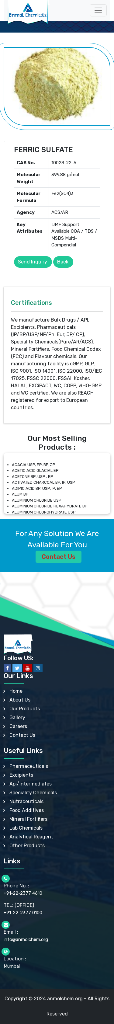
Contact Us (58, 556)
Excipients (21, 775)
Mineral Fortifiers (28, 819)
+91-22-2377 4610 (23, 893)
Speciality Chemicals (33, 793)
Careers (18, 726)
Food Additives (26, 810)
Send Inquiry (32, 262)
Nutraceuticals (26, 801)
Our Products (24, 709)
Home (15, 691)
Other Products (27, 845)
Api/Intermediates (30, 784)
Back (62, 262)
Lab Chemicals (26, 828)
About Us (19, 700)
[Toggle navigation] (98, 10)
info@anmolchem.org (26, 939)
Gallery (17, 717)
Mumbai (12, 966)
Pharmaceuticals (28, 766)
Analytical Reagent (31, 837)
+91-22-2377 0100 (23, 912)
